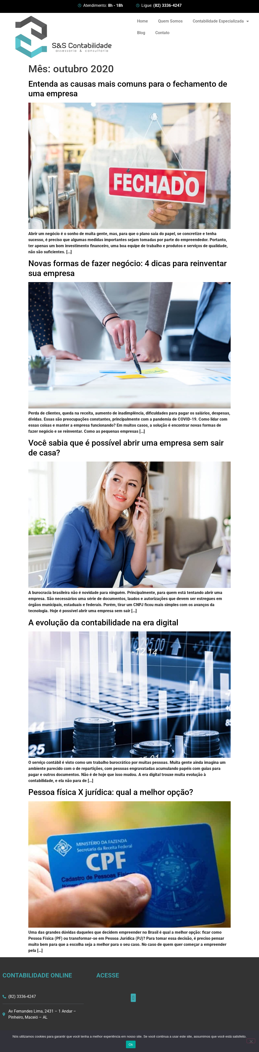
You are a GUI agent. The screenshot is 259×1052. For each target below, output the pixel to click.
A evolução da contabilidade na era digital (103, 622)
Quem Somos (170, 21)
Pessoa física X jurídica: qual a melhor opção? (110, 792)
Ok (130, 1044)
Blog (141, 32)
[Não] (251, 1041)
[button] (133, 998)
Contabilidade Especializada (221, 21)
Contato (162, 32)
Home (142, 21)
